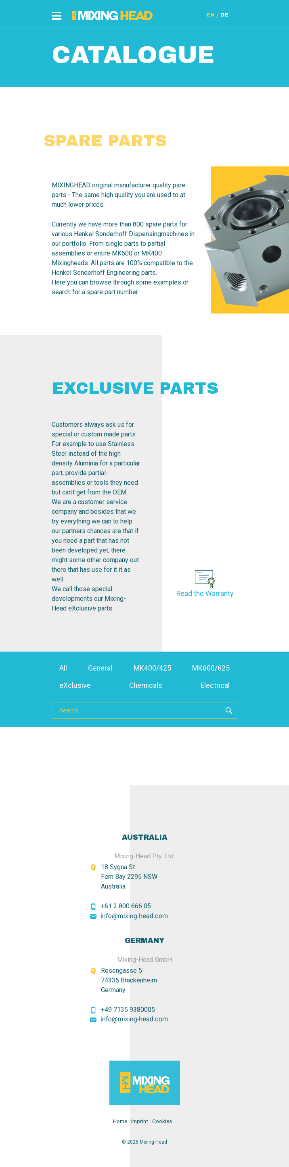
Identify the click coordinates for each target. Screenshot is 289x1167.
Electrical (215, 685)
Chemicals (145, 685)
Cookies (162, 1121)
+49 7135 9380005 (128, 1009)
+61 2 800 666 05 (126, 906)
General (100, 668)
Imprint (139, 1121)
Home (120, 1121)
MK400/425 (152, 668)
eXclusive (75, 685)
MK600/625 (211, 668)
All (63, 668)
